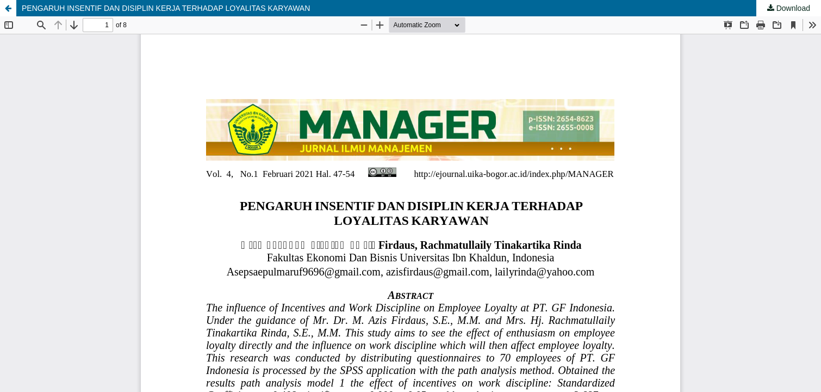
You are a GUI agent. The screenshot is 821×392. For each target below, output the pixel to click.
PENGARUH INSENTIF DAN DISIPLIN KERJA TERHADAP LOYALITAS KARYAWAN (166, 8)
